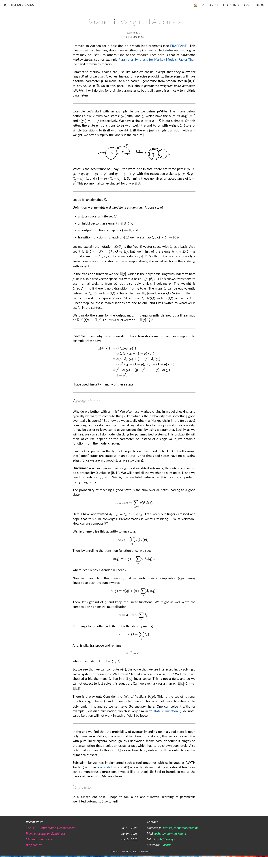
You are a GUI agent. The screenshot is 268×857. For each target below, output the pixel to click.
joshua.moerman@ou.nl (170, 833)
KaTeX (154, 851)
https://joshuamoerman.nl (180, 828)
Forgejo (170, 839)
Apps (247, 5)
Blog (260, 5)
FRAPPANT (178, 46)
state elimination (166, 711)
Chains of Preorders (39, 839)
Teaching (231, 5)
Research (210, 5)
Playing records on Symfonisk (45, 833)
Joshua (166, 845)
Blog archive (34, 845)
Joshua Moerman (19, 5)
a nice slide (105, 767)
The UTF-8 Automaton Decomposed (50, 828)
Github (157, 839)
